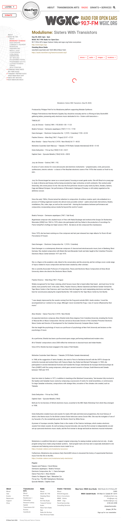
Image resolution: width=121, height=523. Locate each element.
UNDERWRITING (15, 48)
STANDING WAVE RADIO (15, 69)
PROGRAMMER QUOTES (17, 62)
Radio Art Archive (46, 512)
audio (91, 57)
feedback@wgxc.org (110, 501)
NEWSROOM (14, 46)
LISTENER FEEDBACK (16, 64)
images (100, 57)
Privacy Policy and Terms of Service (30, 520)
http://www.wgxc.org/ (39, 45)
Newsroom (10, 498)
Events (8, 496)
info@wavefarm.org (110, 496)
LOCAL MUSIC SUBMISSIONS (14, 55)
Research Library (28, 503)
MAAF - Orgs (61, 501)
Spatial (25, 505)
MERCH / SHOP (15, 50)
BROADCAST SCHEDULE (17, 41)
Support (9, 501)
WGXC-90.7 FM (12, 37)
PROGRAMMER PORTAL (17, 60)
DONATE (9, 15)
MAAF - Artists (62, 498)
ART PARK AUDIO (13, 72)
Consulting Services (63, 505)
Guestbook (26, 512)
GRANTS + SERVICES (101, 7)
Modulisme (42, 32)
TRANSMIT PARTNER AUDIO (17, 74)
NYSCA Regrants (62, 494)
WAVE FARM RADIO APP (15, 76)
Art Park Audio (45, 501)
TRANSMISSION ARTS (68, 7)
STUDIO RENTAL (15, 52)
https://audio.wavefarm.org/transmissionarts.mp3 (49, 53)
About (8, 491)
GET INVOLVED (14, 58)
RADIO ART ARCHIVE (14, 78)
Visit (7, 494)
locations (111, 57)
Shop (8, 503)
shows (82, 57)
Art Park (26, 496)
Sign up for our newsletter (107, 512)
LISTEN (9, 7)
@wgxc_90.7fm (111, 509)
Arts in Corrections (63, 496)
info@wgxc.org (112, 498)
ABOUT (51, 7)
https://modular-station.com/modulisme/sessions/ (50, 449)
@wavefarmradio (110, 506)
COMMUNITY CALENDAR (18, 45)
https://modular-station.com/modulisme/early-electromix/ (52, 458)
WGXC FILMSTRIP (15, 67)
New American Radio (47, 515)
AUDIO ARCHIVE (15, 43)
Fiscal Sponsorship (63, 503)
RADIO (85, 7)
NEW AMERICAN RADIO (15, 80)
